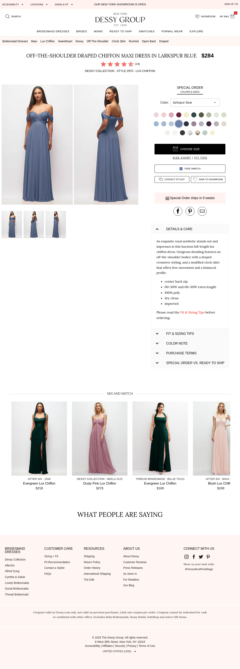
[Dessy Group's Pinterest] (209, 557)
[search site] (13, 16)
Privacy (131, 645)
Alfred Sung (12, 571)
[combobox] (192, 102)
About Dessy (131, 556)
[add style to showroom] (208, 179)
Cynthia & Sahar (15, 577)
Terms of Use (147, 645)
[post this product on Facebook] (177, 211)
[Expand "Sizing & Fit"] (64, 4)
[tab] (190, 89)
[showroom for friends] (205, 16)
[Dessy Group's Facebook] (195, 557)
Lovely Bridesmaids (17, 582)
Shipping (89, 556)
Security (120, 645)
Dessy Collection (15, 559)
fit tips (200, 157)
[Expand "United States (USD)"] (120, 651)
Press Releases (133, 567)
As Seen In (130, 573)
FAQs (47, 573)
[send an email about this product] (202, 211)
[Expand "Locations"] (39, 4)
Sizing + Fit (51, 556)
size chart (182, 157)
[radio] (103, 64)
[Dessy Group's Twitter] (202, 557)
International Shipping (97, 573)
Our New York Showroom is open (120, 4)
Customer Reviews (135, 562)
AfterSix (10, 565)
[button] (38, 145)
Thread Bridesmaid (16, 594)
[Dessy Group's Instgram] (188, 557)
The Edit (89, 579)
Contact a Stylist (54, 567)
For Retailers (131, 579)
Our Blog (128, 585)
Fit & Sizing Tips (192, 312)
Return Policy (92, 562)
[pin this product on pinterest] (190, 211)
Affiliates (107, 645)
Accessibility (92, 645)
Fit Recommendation (57, 562)
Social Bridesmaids (17, 588)
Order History (92, 567)
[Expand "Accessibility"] (13, 4)
